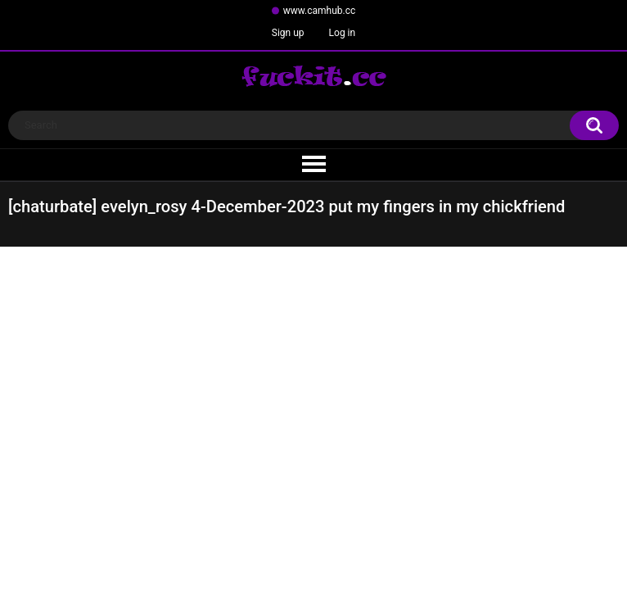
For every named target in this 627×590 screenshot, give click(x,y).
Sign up (288, 33)
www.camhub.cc (319, 10)
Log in (342, 33)
